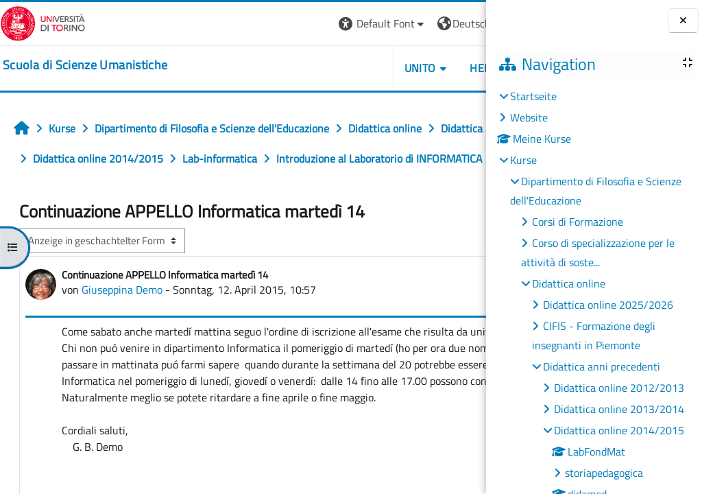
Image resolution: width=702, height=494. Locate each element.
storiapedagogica (604, 472)
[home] (85, 65)
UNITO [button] (328, 68)
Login (462, 23)
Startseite (533, 96)
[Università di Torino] (43, 22)
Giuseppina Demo (122, 319)
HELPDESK (404, 68)
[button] (291, 23)
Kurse (523, 160)
